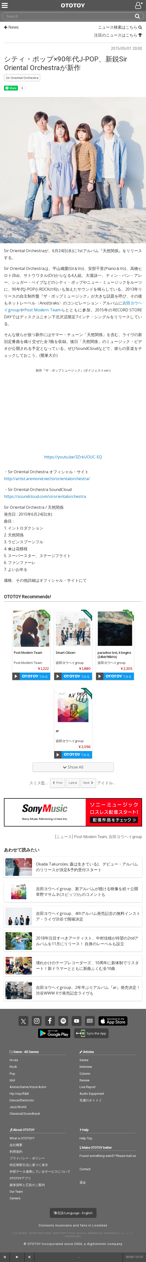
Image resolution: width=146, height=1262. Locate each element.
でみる (35, 676)
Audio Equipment (92, 1093)
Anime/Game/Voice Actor (28, 1087)
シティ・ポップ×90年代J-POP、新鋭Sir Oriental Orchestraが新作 (65, 63)
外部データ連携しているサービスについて (40, 1171)
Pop (12, 1073)
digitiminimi (96, 1244)
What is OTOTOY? (22, 1138)
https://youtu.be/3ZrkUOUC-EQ (73, 457)
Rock (13, 1067)
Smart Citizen (65, 652)
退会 (83, 1182)
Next (86, 783)
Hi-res (14, 1060)
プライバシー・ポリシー (27, 1158)
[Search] (139, 16)
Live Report (88, 1087)
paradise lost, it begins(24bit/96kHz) (114, 654)
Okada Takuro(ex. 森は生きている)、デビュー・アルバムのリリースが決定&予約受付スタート (87, 866)
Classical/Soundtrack (25, 1113)
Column (85, 1073)
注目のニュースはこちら (118, 35)
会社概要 (16, 1145)
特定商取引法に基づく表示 (29, 1165)
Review (85, 1080)
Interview (86, 1067)
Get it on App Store (113, 1021)
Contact (85, 1169)
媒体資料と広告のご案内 (27, 1185)
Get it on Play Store (54, 1033)
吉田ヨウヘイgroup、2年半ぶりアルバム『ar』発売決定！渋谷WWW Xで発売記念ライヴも (88, 990)
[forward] (29, 1257)
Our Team (16, 1191)
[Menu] (5, 5)
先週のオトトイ (91, 1100)
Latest (73, 783)
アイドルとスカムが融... (107, 783)
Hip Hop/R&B (19, 1093)
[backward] (5, 1257)
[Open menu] (139, 5)
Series (84, 1060)
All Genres (31, 1052)
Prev (59, 783)
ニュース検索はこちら (120, 27)
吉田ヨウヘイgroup (70, 662)
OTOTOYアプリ (20, 1178)
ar (57, 731)
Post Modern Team (42, 310)
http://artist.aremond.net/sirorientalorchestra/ (47, 478)
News (11, 27)
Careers (15, 1198)
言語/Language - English (73, 1213)
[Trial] (16, 676)
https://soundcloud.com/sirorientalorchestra (45, 496)
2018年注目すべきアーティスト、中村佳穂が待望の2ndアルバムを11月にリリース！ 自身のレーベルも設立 (87, 940)
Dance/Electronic (22, 1100)
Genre (17, 1052)
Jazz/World (18, 1107)
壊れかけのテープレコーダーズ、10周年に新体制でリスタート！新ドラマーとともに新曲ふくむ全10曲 (87, 965)
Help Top (86, 1138)
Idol (12, 1080)
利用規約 (16, 1151)
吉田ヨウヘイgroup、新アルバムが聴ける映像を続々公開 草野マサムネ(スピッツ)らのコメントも (87, 891)
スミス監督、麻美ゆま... (39, 783)
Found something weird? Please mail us (108, 1156)
